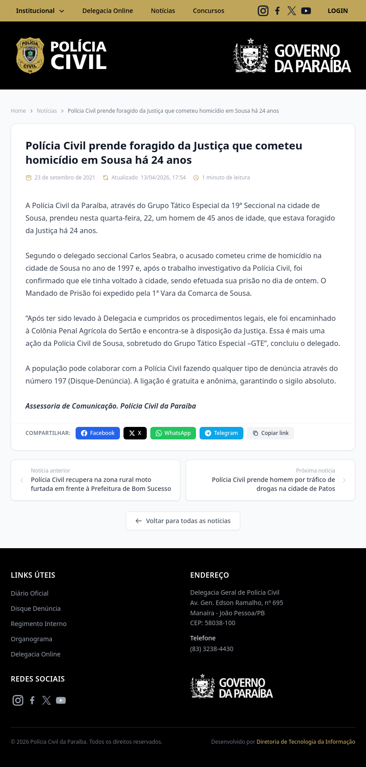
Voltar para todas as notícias (182, 520)
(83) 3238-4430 (212, 648)
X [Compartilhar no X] (135, 433)
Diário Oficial (29, 593)
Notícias (163, 10)
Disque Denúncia (36, 608)
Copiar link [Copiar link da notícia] (270, 433)
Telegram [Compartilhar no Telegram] (221, 433)
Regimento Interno (39, 623)
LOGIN (338, 10)
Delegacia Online (107, 10)
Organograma (31, 639)
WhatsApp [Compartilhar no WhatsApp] (173, 433)
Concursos (208, 10)
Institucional (41, 10)
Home (18, 111)
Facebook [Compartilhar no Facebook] (98, 433)
